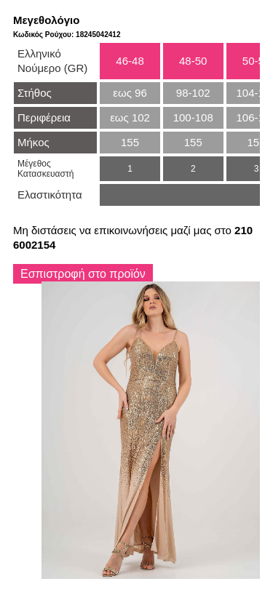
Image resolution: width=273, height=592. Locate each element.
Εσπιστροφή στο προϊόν (83, 274)
